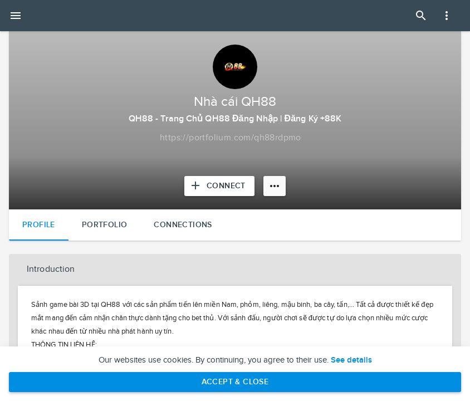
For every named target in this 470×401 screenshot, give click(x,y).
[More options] (274, 186)
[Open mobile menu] (15, 15)
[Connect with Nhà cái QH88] (219, 186)
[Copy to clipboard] (230, 138)
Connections (183, 224)
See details (351, 360)
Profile (38, 224)
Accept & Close (235, 382)
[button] (235, 269)
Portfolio (105, 224)
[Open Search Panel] (421, 15)
